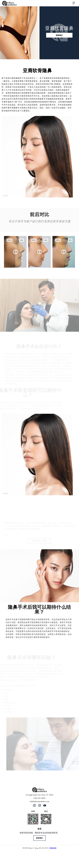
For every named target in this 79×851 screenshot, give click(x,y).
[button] (74, 3)
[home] (9, 3)
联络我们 (59, 35)
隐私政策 (53, 848)
